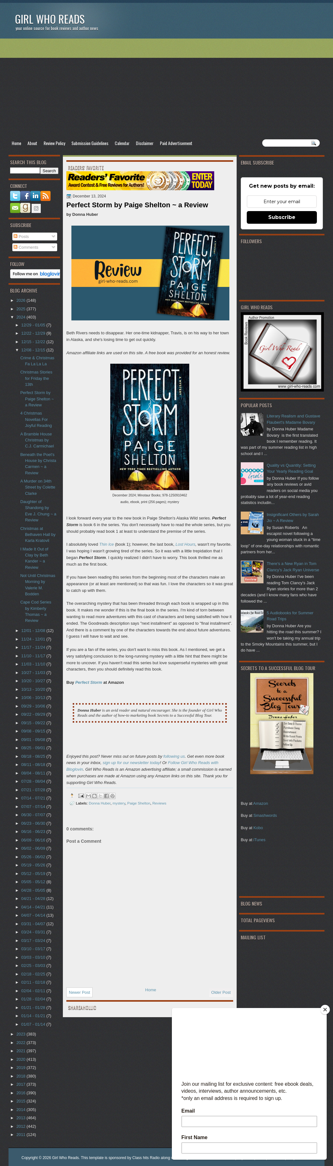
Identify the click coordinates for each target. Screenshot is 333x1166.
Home (16, 143)
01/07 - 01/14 (33, 1024)
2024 (21, 317)
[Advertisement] (166, 89)
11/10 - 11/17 (33, 655)
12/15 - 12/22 (33, 341)
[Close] (325, 1009)
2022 (21, 1042)
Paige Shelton (138, 803)
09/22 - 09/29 (33, 714)
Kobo (258, 827)
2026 (21, 300)
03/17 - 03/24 (33, 940)
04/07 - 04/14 (33, 915)
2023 (21, 1034)
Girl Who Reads (50, 19)
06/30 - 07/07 (33, 814)
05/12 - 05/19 (33, 873)
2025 (21, 309)
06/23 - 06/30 (33, 823)
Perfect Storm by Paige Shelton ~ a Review (37, 398)
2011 (21, 1134)
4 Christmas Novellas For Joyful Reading (36, 419)
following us (174, 756)
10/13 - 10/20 (33, 689)
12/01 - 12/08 (33, 630)
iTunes (259, 839)
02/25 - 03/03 (33, 965)
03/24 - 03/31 (33, 932)
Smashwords (265, 815)
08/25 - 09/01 (33, 747)
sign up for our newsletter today (131, 762)
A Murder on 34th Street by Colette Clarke (37, 487)
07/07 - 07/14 (33, 806)
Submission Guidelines (89, 143)
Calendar (122, 143)
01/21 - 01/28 (33, 1007)
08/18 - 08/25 (33, 756)
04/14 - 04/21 (33, 907)
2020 (21, 1059)
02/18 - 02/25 (33, 974)
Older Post (221, 992)
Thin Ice (106, 544)
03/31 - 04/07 (33, 923)
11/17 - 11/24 (33, 647)
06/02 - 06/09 (33, 848)
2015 (21, 1101)
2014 (21, 1109)
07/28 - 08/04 (33, 781)
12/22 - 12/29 (33, 333)
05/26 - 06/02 (33, 856)
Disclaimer (145, 143)
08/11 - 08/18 (33, 764)
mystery (118, 803)
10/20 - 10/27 (33, 680)
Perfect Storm (88, 682)
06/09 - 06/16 (33, 840)
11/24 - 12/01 (33, 639)
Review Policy (54, 143)
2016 (21, 1092)
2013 (21, 1117)
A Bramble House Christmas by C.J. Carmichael (37, 440)
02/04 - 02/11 (33, 990)
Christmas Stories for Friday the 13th (36, 378)
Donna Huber (100, 803)
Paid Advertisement (176, 143)
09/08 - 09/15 (33, 731)
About (32, 143)
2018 (21, 1076)
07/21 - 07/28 (33, 789)
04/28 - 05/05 (33, 890)
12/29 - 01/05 (33, 325)
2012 (21, 1126)
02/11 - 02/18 (33, 982)
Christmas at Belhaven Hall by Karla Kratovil (38, 534)
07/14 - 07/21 (33, 798)
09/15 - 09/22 (33, 722)
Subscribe (281, 217)
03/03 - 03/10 (33, 957)
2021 (21, 1050)
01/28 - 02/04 (33, 999)
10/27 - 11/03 (33, 672)
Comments (26, 247)
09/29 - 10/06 (33, 706)
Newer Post (79, 992)
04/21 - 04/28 (33, 898)
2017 (21, 1084)
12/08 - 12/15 (33, 350)
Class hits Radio (146, 1158)
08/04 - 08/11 (33, 773)
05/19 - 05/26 (33, 865)
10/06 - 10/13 (33, 697)
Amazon (260, 803)
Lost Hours (185, 544)
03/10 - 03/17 (33, 948)
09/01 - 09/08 (33, 739)
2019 (21, 1067)
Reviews (159, 803)
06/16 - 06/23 (33, 831)
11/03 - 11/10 (33, 664)
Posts (21, 236)
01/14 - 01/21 (33, 1015)
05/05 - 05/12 (33, 881)
